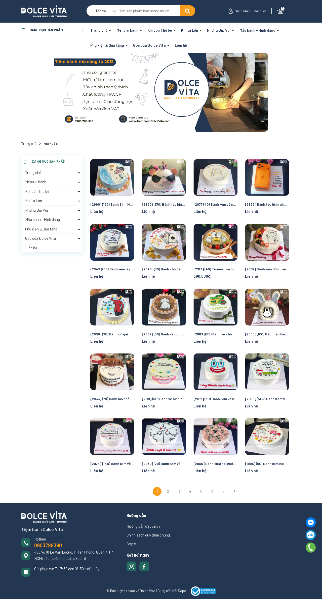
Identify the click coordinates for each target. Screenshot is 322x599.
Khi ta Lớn (190, 30)
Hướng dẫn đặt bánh (143, 526)
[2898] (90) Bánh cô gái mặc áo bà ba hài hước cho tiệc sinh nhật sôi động (112, 334)
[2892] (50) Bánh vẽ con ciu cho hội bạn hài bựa (164, 334)
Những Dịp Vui (219, 30)
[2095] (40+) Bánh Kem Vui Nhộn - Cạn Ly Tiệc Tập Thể (267, 399)
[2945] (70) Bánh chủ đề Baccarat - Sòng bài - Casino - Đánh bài (164, 269)
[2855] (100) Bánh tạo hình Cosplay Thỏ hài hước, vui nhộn (267, 334)
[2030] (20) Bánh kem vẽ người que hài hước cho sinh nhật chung (164, 463)
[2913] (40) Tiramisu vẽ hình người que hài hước (215, 269)
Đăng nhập (242, 11)
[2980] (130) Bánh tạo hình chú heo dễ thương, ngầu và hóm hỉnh (164, 204)
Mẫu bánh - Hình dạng (257, 30)
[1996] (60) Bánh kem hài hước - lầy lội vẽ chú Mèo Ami (267, 463)
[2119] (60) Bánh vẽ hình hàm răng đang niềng (164, 399)
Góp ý (131, 543)
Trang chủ (99, 30)
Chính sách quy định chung (148, 534)
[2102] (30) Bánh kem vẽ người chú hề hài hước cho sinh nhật (215, 399)
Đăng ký (260, 11)
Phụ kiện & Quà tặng (107, 45)
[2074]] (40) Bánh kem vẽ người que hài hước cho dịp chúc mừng (112, 463)
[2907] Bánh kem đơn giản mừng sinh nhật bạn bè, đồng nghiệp (267, 269)
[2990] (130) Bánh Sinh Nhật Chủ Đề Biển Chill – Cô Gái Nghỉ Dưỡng (112, 204)
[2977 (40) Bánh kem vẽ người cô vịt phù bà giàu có (215, 204)
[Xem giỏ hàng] (280, 11)
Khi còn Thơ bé (160, 30)
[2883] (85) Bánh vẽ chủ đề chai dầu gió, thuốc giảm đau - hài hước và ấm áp (215, 334)
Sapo (182, 591)
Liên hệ (181, 45)
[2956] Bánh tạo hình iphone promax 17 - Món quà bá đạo (267, 204)
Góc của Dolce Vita (150, 45)
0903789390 (48, 545)
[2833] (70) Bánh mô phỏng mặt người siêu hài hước (112, 399)
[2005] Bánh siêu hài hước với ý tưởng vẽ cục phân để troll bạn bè (215, 463)
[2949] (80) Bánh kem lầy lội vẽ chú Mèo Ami (112, 269)
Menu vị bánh (127, 30)
